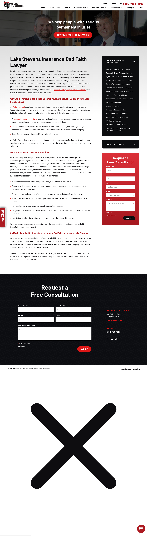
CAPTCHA (109, 212)
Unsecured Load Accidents (116, 110)
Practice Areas (80, 7)
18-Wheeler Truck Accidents (117, 124)
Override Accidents (113, 102)
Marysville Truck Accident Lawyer (119, 80)
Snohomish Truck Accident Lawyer (119, 88)
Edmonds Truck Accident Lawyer (119, 73)
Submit (129, 218)
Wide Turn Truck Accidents (117, 117)
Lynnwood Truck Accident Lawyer (119, 77)
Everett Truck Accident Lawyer (118, 69)
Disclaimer (46, 368)
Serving (128, 7)
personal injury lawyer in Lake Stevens (70, 89)
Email (108, 191)
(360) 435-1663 (133, 3)
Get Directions (114, 321)
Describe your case (26, 325)
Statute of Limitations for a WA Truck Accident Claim (118, 129)
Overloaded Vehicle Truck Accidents (120, 99)
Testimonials (115, 7)
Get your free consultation (73, 35)
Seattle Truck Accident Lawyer (118, 84)
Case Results (54, 7)
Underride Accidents (114, 106)
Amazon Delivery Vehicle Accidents (120, 91)
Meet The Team (97, 7)
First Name (110, 166)
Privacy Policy (38, 368)
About (65, 7)
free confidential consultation (25, 119)
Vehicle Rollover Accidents (116, 113)
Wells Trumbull (19, 107)
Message (109, 199)
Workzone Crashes (113, 121)
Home (43, 7)
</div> (15, 528)
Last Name (110, 175)
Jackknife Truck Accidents (116, 95)
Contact (140, 7)
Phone (108, 183)
